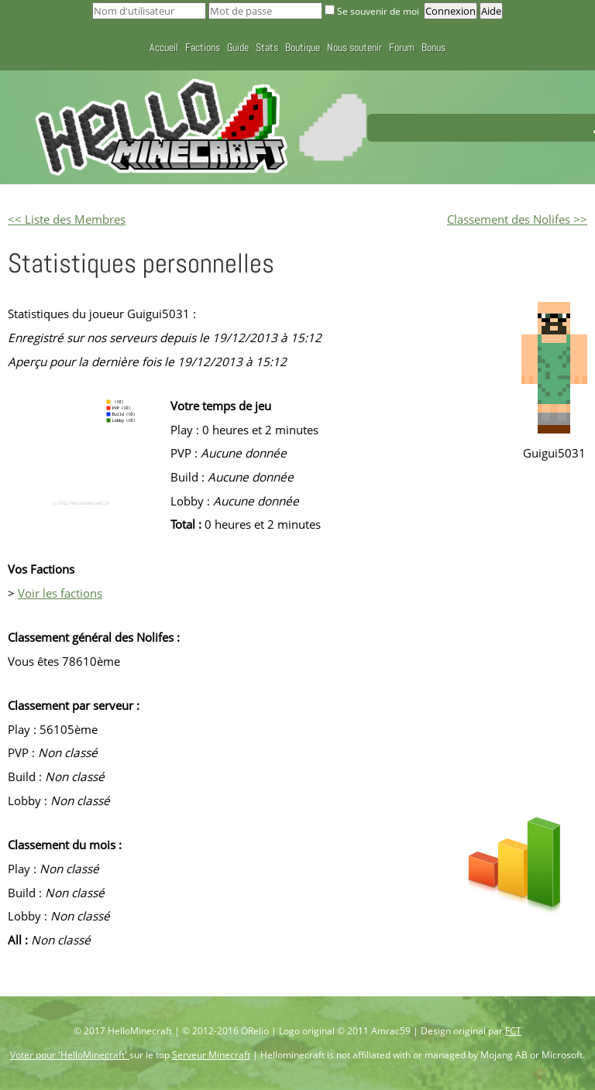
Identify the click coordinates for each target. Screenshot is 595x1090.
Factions (202, 47)
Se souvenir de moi (373, 11)
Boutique (302, 47)
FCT (513, 1030)
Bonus (433, 47)
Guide (238, 47)
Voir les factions (60, 593)
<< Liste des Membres (67, 219)
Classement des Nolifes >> (517, 219)
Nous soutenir (354, 47)
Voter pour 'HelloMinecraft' (69, 1054)
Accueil (164, 47)
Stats (267, 47)
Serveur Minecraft (211, 1054)
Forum (401, 47)
